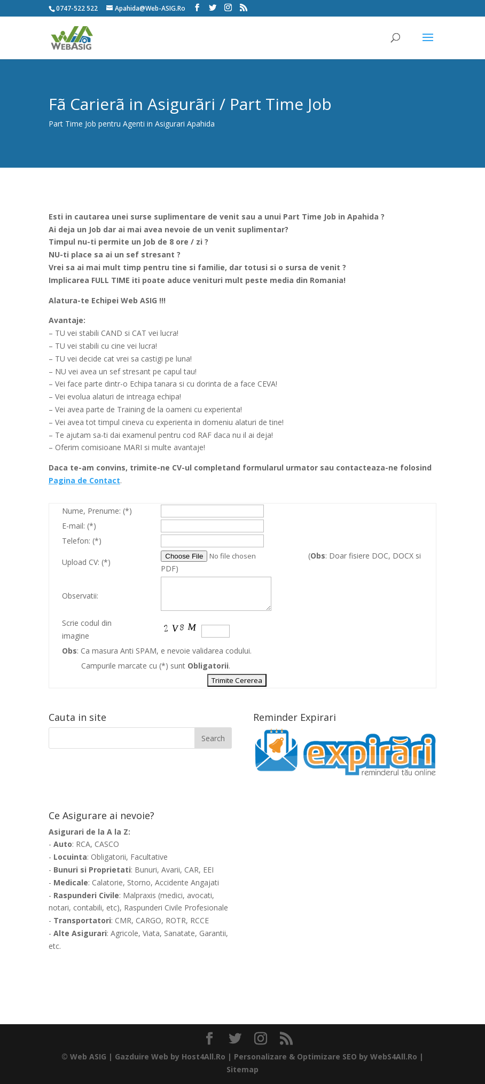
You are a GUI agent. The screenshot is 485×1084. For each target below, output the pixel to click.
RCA (83, 844)
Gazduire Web (141, 1056)
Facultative (149, 857)
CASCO (107, 844)
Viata (151, 933)
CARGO (148, 920)
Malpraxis (139, 895)
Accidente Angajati (187, 882)
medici (171, 895)
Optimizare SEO (327, 1056)
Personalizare (260, 1056)
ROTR (176, 920)
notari (59, 907)
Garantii (212, 933)
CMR (123, 920)
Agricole (124, 933)
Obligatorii (108, 857)
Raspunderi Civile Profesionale (176, 907)
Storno (139, 882)
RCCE (199, 920)
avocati (199, 895)
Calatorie (107, 882)
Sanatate (179, 933)
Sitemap (242, 1069)
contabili (87, 907)
